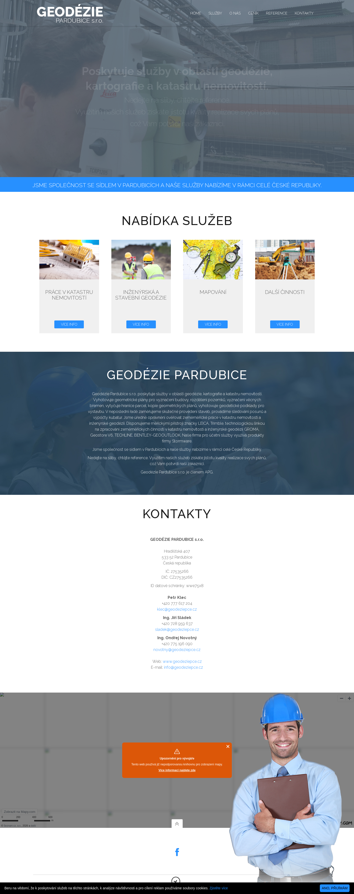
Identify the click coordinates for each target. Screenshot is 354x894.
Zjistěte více (218, 888)
